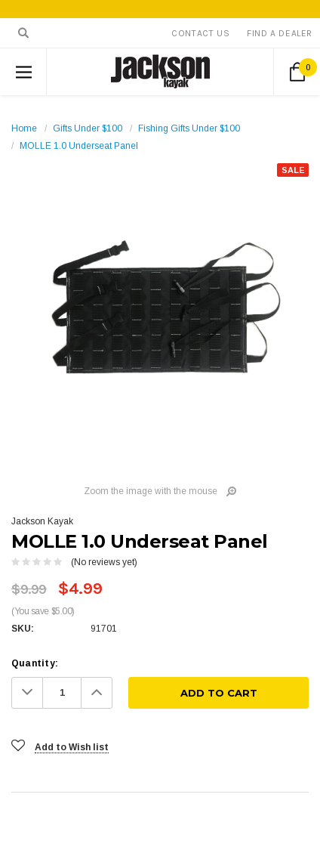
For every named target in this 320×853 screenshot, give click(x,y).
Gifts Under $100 (87, 128)
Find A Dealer (279, 33)
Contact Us (200, 33)
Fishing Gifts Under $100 (189, 128)
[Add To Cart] (218, 693)
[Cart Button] (297, 71)
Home (24, 128)
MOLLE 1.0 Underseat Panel (79, 146)
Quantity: (34, 663)
